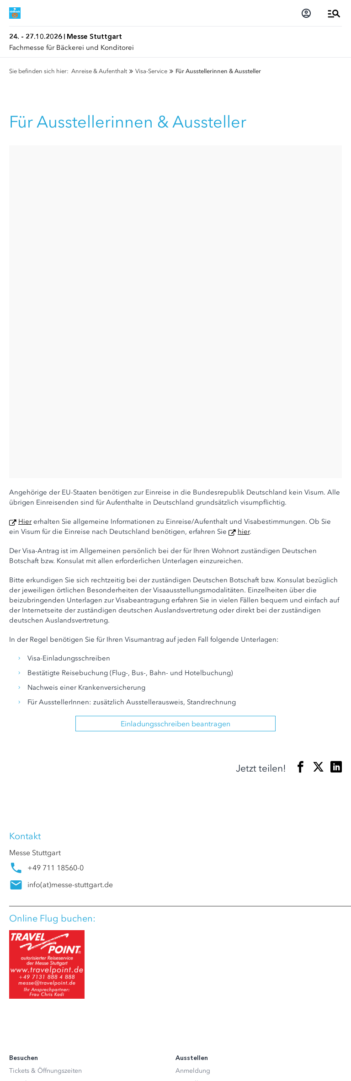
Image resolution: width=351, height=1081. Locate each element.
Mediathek (24, 857)
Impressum (25, 1061)
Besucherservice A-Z (39, 789)
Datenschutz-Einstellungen (47, 1031)
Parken (18, 776)
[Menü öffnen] (334, 13)
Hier (25, 189)
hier (244, 199)
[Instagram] (15, 947)
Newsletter (24, 751)
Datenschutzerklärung (40, 1046)
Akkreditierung (31, 831)
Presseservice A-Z (34, 869)
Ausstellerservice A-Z (206, 751)
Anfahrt (19, 763)
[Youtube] (52, 947)
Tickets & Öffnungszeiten (45, 738)
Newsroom (25, 844)
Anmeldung (193, 738)
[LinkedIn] (33, 947)
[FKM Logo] (25, 979)
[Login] (306, 13)
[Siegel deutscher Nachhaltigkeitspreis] (72, 979)
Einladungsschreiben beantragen (175, 390)
